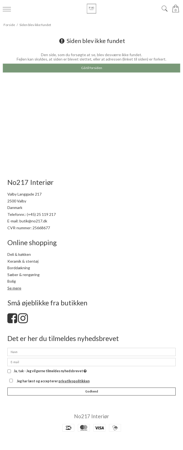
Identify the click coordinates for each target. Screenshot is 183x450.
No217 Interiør (91, 416)
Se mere (14, 288)
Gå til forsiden (91, 68)
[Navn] (91, 351)
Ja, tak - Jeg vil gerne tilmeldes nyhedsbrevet (50, 371)
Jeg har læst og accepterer (53, 381)
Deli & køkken (19, 254)
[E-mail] (91, 361)
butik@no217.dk (33, 221)
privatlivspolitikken (74, 381)
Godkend (91, 391)
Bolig (11, 281)
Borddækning (18, 267)
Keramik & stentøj (23, 261)
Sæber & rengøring (23, 274)
